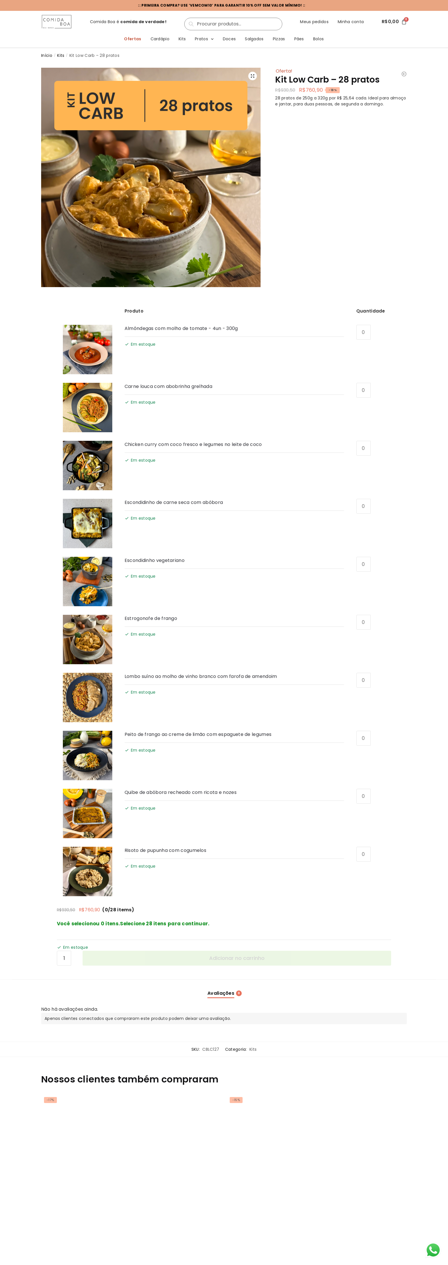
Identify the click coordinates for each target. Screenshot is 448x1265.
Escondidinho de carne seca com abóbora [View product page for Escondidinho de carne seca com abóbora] (174, 502)
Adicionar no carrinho (237, 958)
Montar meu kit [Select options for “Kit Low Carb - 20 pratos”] (177, 1217)
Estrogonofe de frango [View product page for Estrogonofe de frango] (151, 618)
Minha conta (351, 22)
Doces (229, 39)
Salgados (254, 39)
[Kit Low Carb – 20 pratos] (177, 1136)
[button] (252, 76)
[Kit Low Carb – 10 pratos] (270, 1136)
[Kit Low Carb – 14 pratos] (83, 1136)
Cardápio (160, 39)
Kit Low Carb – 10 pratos (255, 1191)
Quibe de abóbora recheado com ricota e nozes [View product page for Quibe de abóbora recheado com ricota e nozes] (181, 792)
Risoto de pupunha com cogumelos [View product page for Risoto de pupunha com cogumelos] (165, 850)
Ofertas (132, 39)
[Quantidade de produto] (363, 332)
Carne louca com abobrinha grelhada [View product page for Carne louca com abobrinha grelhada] (168, 386)
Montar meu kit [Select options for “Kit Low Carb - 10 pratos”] (271, 1217)
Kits (182, 39)
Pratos (204, 39)
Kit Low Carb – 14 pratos (68, 1191)
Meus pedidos (314, 22)
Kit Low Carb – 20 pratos (162, 1191)
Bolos (318, 39)
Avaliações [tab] (220, 993)
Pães (299, 39)
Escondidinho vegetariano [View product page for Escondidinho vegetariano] (155, 560)
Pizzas (279, 39)
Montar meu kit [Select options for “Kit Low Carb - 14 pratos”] (83, 1217)
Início (46, 55)
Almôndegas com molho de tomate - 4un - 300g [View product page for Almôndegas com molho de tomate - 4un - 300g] (181, 328)
